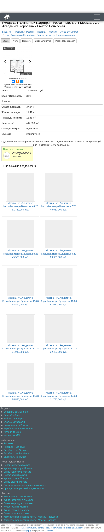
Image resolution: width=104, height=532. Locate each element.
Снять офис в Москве (15, 482)
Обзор (5, 41)
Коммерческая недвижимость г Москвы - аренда (30, 520)
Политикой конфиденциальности (67, 528)
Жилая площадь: (11, 112)
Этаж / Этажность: (11, 96)
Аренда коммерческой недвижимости (24, 488)
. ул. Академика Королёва (19, 35)
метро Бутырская (69, 32)
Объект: (6, 134)
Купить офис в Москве (16, 478)
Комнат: (6, 101)
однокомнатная (66, 35)
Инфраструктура (43, 41)
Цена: (4, 90)
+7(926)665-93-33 (21, 153)
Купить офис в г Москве (16, 510)
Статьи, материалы (14, 422)
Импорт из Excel (12, 432)
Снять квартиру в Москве (17, 472)
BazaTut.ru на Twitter (15, 457)
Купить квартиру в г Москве (18, 500)
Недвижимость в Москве (17, 465)
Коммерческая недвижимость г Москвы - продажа (31, 517)
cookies (50, 531)
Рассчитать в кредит (65, 41)
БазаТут (6, 32)
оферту (27, 531)
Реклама (8, 443)
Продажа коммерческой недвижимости (25, 485)
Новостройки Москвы (15, 475)
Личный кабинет (12, 415)
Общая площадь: (11, 107)
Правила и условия (14, 447)
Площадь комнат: (11, 117)
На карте (26, 41)
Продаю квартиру (45, 35)
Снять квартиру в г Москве (18, 503)
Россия (30, 32)
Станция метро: (10, 128)
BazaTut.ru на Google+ (16, 450)
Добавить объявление (16, 412)
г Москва (52, 32)
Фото (15, 41)
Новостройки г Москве (16, 506)
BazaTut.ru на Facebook (16, 453)
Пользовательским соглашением (35, 528)
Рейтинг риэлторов (14, 418)
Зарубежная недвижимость (18, 428)
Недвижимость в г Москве (18, 496)
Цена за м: (8, 122)
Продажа (19, 32)
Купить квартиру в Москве (18, 468)
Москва (41, 32)
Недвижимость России (16, 425)
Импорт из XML (12, 435)
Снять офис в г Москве (16, 513)
